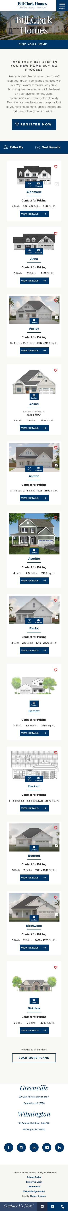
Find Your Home (33, 44)
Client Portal (34, 1186)
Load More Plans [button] (34, 1057)
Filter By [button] (13, 147)
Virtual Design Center (34, 1191)
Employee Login (34, 1182)
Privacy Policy (34, 1177)
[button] (50, 147)
